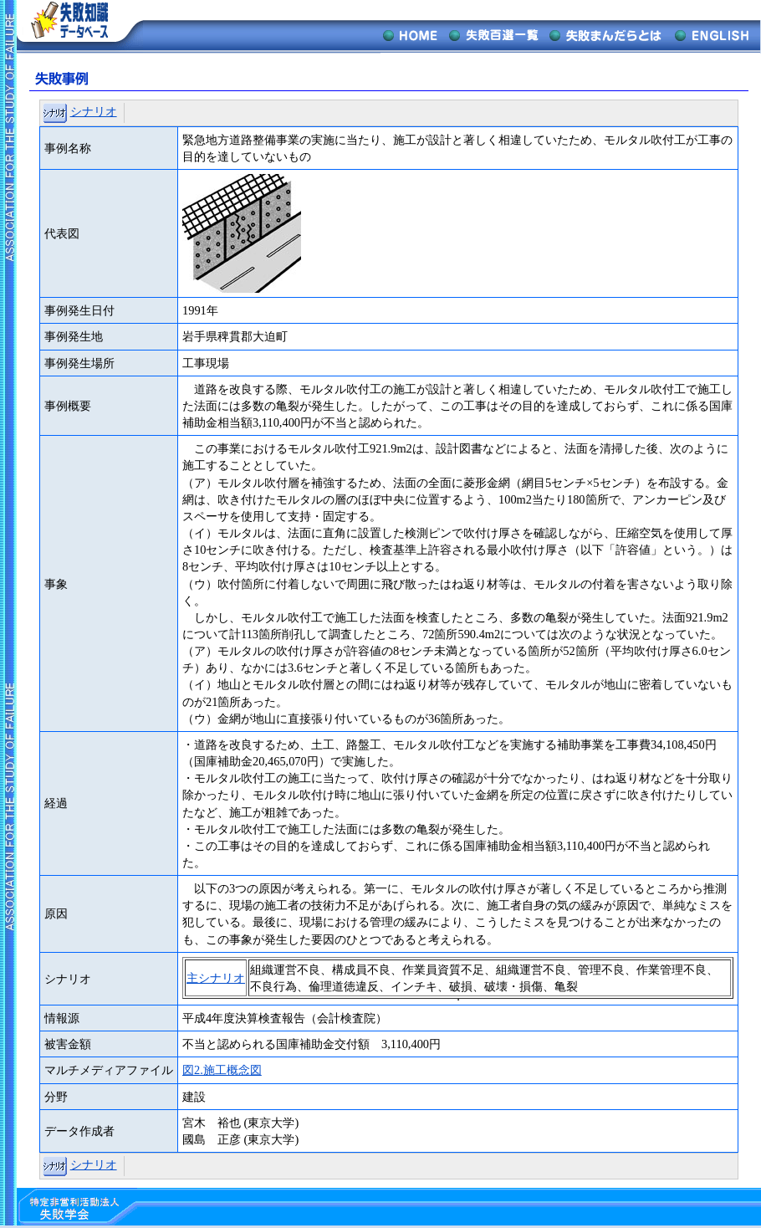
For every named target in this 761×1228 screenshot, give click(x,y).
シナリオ (93, 111)
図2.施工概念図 (222, 1070)
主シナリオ (215, 978)
